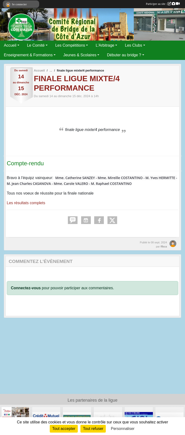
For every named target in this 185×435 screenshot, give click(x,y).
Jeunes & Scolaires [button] (79, 55)
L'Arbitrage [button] (105, 45)
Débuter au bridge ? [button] (124, 55)
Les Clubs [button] (133, 45)
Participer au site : (163, 4)
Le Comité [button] (36, 45)
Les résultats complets (26, 203)
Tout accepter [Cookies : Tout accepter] (63, 429)
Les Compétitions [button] (70, 45)
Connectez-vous (26, 288)
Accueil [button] (10, 45)
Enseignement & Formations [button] (28, 55)
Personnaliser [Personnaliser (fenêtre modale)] (123, 429)
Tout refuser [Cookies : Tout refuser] (93, 429)
